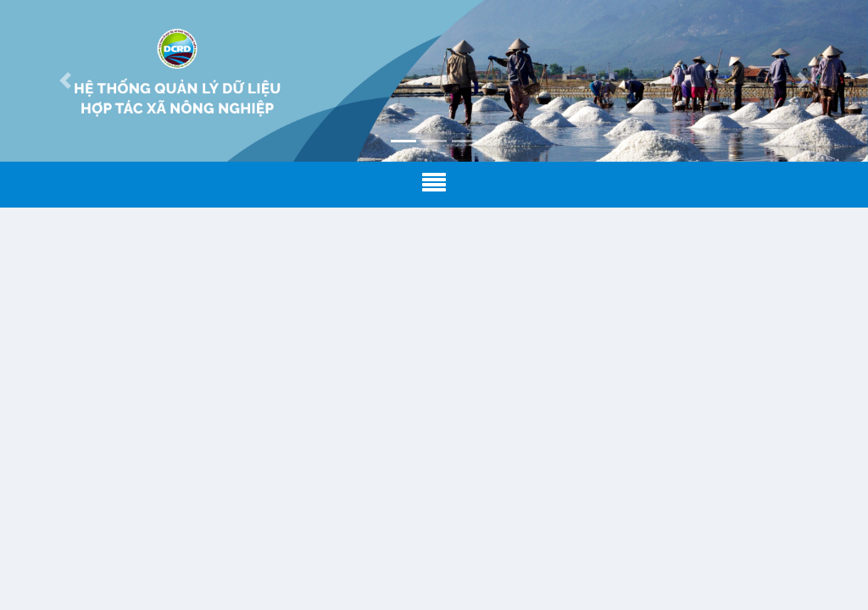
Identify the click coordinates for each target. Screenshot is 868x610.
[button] (65, 81)
